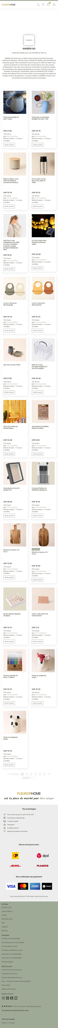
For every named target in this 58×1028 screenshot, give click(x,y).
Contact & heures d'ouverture (12, 970)
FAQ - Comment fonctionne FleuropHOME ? (16, 981)
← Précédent (13, 774)
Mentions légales (7, 962)
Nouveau (5, 930)
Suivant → (27, 778)
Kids (3, 923)
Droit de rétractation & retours (12, 977)
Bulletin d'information (9, 989)
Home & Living (6, 907)
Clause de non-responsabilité (11, 958)
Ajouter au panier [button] (9, 144)
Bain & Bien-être (7, 919)
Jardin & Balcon (7, 911)
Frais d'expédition (12, 136)
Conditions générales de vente (12, 950)
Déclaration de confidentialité (12, 954)
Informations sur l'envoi (9, 973)
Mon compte (6, 985)
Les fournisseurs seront (9, 946)
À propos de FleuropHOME (11, 938)
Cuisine (4, 915)
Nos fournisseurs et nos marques (13, 942)
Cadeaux (5, 927)
